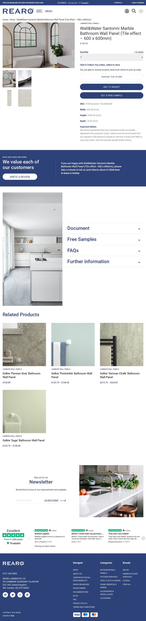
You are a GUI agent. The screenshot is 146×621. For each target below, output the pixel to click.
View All (127, 584)
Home (5, 19)
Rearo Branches (81, 584)
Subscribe (51, 500)
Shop (12, 19)
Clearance (105, 598)
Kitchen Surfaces (108, 576)
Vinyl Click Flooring (110, 580)
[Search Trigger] (134, 11)
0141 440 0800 (10, 573)
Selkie (126, 570)
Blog (75, 595)
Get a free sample (111, 95)
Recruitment (79, 588)
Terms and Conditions (84, 607)
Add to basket (111, 86)
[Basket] (141, 11)
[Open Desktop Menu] (44, 11)
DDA (12, 616)
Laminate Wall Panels (89, 23)
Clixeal (126, 580)
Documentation (80, 592)
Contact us (118, 3)
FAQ (75, 599)
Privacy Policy (80, 603)
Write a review (20, 176)
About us (77, 573)
